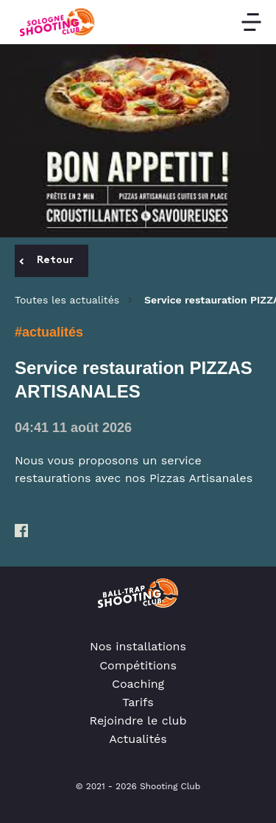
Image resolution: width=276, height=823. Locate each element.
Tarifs (138, 702)
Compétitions (138, 665)
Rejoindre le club (138, 720)
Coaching (138, 684)
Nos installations (138, 646)
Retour (46, 260)
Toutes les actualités (67, 300)
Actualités (138, 739)
